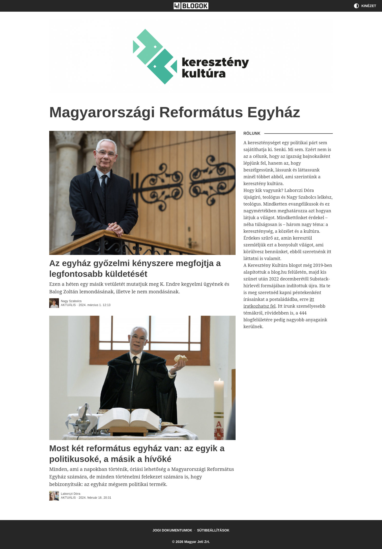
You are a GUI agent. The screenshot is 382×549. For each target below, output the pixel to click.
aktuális (68, 305)
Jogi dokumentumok (172, 530)
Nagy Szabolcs (71, 301)
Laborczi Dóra (70, 493)
